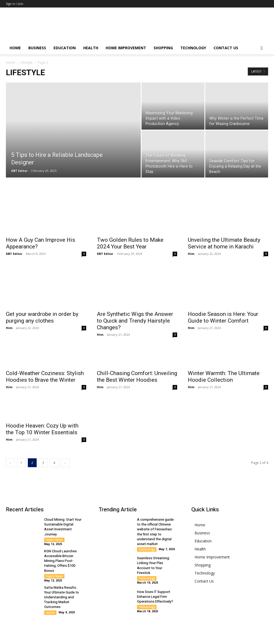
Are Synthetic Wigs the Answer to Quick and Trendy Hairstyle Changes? (135, 310)
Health (90, 47)
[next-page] (65, 451)
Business (37, 47)
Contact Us (226, 47)
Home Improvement (126, 47)
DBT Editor (19, 171)
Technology (193, 47)
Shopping (163, 47)
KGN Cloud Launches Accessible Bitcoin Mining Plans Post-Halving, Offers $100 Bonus (60, 549)
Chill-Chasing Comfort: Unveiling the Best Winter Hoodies (137, 365)
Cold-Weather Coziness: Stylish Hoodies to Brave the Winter (45, 365)
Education (65, 47)
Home (15, 47)
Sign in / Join (14, 4)
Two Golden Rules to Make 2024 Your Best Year (130, 243)
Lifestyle (26, 62)
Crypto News (54, 528)
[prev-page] (10, 451)
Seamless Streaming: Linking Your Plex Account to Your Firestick (153, 554)
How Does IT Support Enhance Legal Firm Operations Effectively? (155, 585)
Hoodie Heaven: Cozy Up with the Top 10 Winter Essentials (42, 418)
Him (191, 254)
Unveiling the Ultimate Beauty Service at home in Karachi (224, 243)
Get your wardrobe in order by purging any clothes (42, 295)
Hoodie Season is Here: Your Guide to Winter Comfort (223, 292)
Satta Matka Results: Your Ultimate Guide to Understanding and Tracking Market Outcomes (61, 586)
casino (50, 601)
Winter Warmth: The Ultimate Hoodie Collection (224, 365)
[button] (261, 48)
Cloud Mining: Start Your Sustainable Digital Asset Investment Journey (62, 516)
